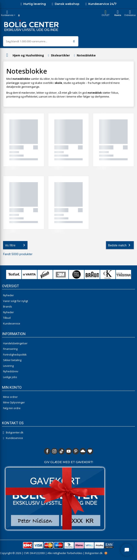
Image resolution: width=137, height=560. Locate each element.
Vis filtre (16, 245)
